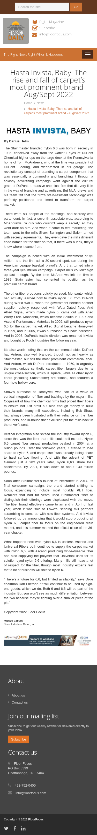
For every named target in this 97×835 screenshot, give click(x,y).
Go (76, 7)
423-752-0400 (25, 785)
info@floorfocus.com (55, 34)
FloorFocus (36, 819)
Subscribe (47, 28)
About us (18, 695)
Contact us (20, 702)
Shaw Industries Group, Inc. (20, 624)
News (40, 103)
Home (28, 103)
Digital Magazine (51, 21)
